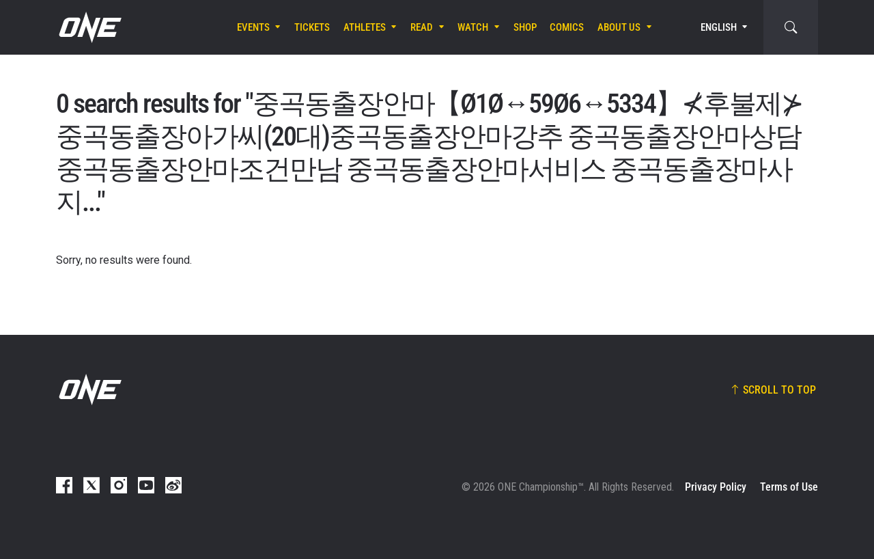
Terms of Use (789, 486)
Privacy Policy (715, 486)
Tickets (312, 27)
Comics (567, 27)
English (719, 27)
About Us (618, 27)
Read (421, 27)
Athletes (364, 27)
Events (253, 27)
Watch (472, 27)
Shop (525, 27)
